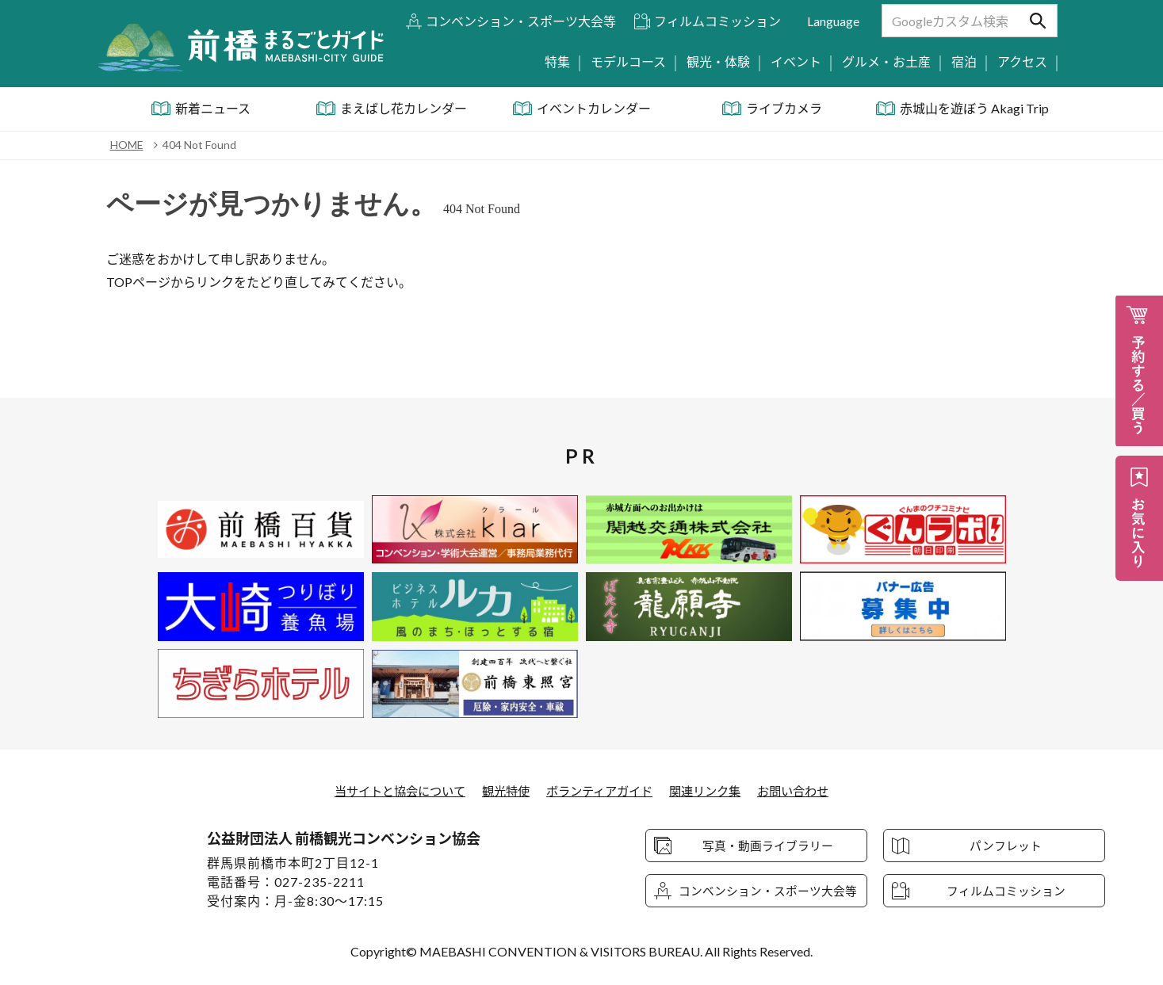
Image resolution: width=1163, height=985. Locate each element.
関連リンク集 (712, 790)
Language (833, 21)
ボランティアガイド (600, 790)
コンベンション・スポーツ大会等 (521, 21)
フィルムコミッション (717, 21)
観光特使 (501, 790)
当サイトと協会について (390, 790)
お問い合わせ (805, 790)
